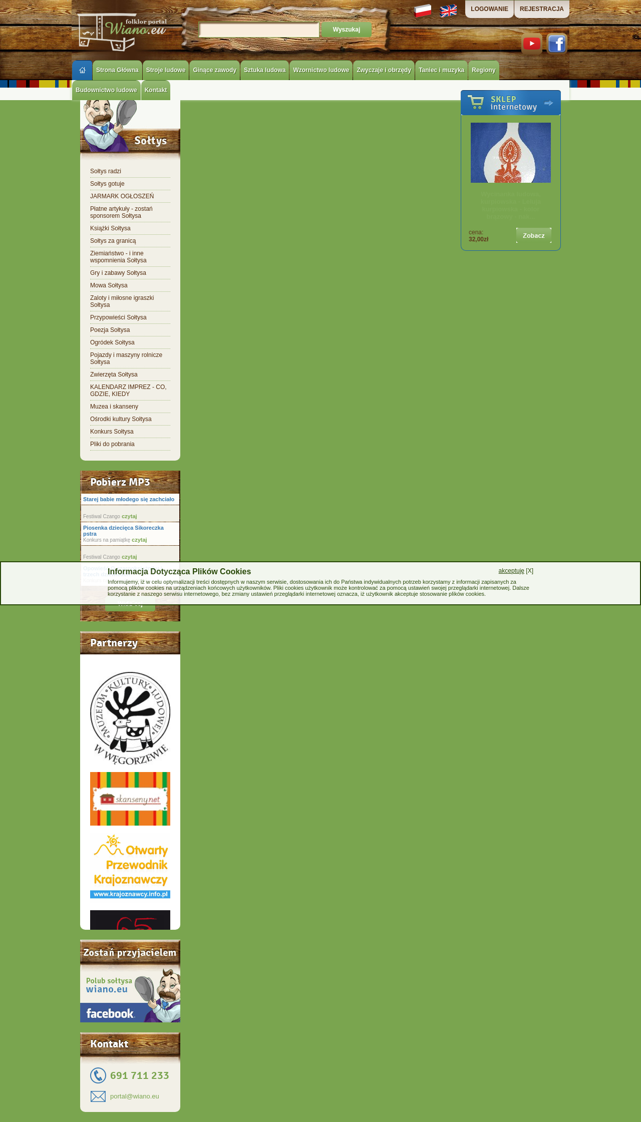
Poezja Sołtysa (110, 329)
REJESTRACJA (542, 9)
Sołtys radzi (105, 171)
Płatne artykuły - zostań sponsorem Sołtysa (121, 212)
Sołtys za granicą (113, 240)
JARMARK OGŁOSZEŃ (122, 196)
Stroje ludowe (166, 70)
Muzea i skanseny (114, 406)
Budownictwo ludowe (106, 90)
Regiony (483, 70)
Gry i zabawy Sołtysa (118, 272)
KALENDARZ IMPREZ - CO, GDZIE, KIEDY (128, 391)
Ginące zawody (214, 70)
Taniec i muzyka (441, 70)
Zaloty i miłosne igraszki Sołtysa (122, 301)
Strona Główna (117, 70)
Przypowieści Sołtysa (118, 317)
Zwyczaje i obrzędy (384, 70)
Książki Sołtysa (110, 228)
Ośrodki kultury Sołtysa (121, 419)
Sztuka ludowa (264, 70)
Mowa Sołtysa (109, 285)
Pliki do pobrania (112, 444)
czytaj (128, 516)
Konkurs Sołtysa (112, 431)
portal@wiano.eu (134, 1096)
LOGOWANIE (489, 9)
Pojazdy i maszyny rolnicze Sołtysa (126, 358)
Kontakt (156, 90)
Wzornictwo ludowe (321, 70)
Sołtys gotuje (107, 183)
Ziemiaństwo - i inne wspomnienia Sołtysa (118, 257)
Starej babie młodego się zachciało (128, 499)
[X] (516, 570)
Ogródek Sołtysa (112, 342)
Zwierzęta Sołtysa (114, 374)
